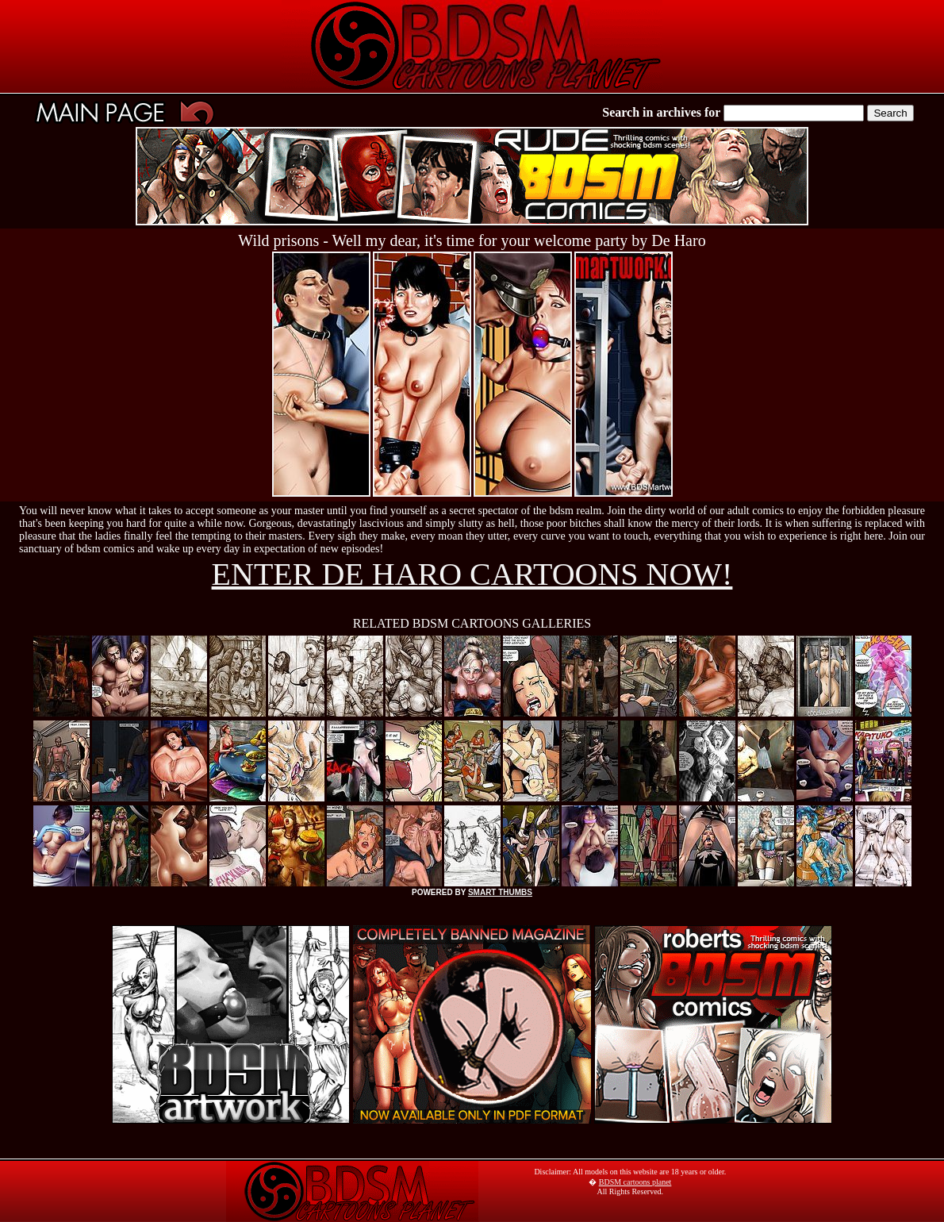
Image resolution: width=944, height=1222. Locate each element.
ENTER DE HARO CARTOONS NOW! (472, 574)
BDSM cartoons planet (635, 1182)
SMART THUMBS (500, 892)
